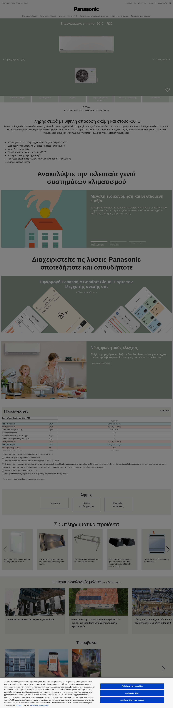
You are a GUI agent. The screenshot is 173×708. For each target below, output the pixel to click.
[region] (86, 693)
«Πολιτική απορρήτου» (39, 705)
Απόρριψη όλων (132, 693)
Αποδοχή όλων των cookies (132, 700)
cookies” (19, 705)
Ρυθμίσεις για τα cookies (132, 686)
